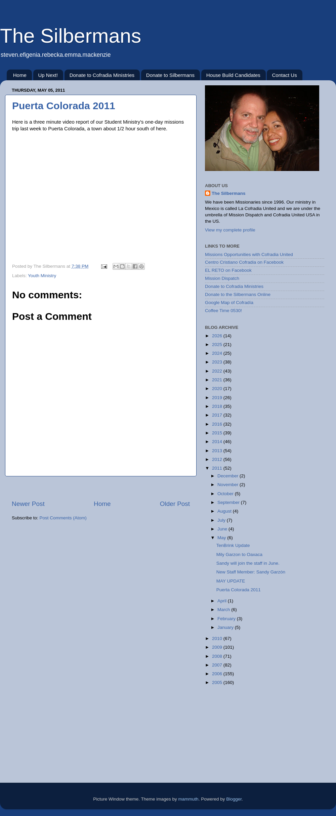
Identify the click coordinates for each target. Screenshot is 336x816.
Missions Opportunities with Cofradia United (249, 254)
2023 (217, 361)
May (222, 537)
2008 (217, 656)
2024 (217, 353)
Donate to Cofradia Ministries (102, 75)
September (229, 502)
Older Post (175, 503)
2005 (217, 682)
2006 (217, 673)
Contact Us (284, 75)
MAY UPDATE (230, 581)
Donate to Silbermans (170, 75)
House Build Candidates (233, 75)
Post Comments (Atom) (63, 517)
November (228, 484)
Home (20, 75)
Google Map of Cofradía (229, 302)
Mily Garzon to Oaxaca (239, 554)
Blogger (234, 799)
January (226, 627)
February (227, 618)
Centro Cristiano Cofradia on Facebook (244, 262)
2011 (217, 468)
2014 (217, 441)
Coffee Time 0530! (223, 310)
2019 (217, 397)
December (228, 475)
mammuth (188, 799)
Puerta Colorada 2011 (63, 105)
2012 (217, 459)
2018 (217, 406)
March (224, 609)
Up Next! (48, 75)
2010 (217, 638)
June (222, 528)
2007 (217, 665)
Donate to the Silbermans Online (237, 294)
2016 (217, 424)
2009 (217, 647)
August (225, 511)
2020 (217, 388)
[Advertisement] (100, 487)
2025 (217, 344)
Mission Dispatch (222, 278)
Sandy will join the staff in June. (248, 563)
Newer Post (28, 503)
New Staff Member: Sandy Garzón (250, 571)
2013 (217, 450)
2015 (217, 432)
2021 (217, 379)
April (222, 600)
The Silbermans (70, 36)
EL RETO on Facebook (228, 270)
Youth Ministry (42, 275)
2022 (217, 371)
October (226, 493)
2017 (217, 415)
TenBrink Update (233, 545)
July (222, 520)
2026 (217, 335)
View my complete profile (230, 229)
